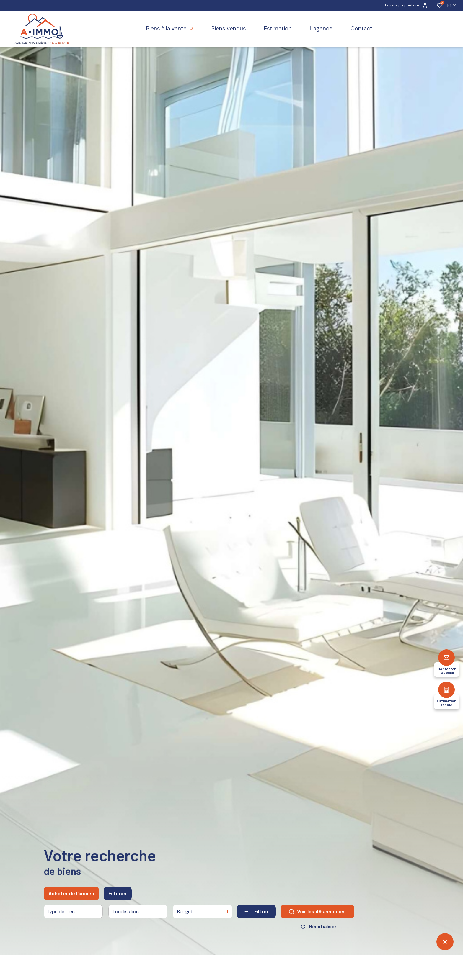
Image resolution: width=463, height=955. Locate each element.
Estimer (117, 893)
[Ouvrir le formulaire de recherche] (256, 911)
